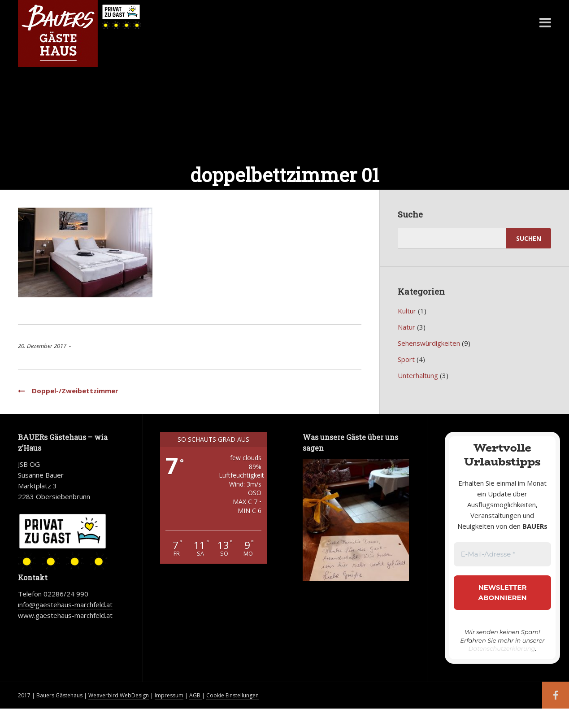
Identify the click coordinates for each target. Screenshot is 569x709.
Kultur (407, 310)
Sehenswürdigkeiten (429, 343)
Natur (406, 326)
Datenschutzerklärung (502, 648)
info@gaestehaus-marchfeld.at (65, 604)
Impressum (169, 695)
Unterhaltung (418, 375)
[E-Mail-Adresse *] (502, 554)
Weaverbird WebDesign (118, 695)
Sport (406, 359)
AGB (195, 695)
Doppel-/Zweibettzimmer (68, 390)
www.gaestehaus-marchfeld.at (65, 615)
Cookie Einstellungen (232, 695)
